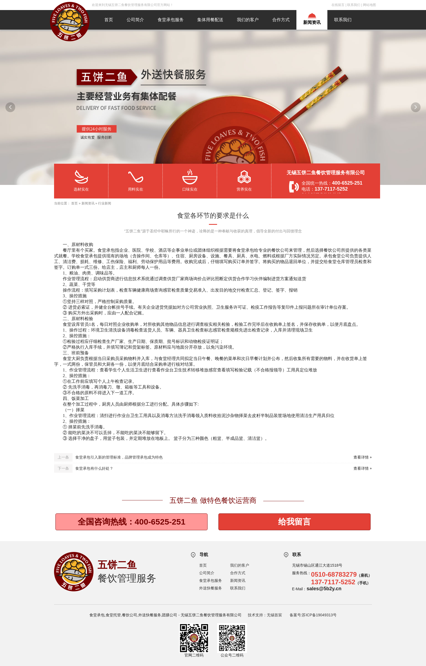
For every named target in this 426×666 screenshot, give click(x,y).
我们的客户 (248, 19)
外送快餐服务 (210, 588)
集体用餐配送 (210, 19)
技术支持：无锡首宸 (265, 615)
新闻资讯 (312, 22)
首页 (108, 19)
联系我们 (353, 5)
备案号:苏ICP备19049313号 (313, 615)
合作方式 (281, 19)
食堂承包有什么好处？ (94, 468)
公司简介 (135, 19)
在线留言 (337, 5)
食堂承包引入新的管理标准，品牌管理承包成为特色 (119, 457)
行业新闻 (104, 203)
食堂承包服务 (171, 19)
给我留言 (294, 521)
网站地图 (369, 5)
